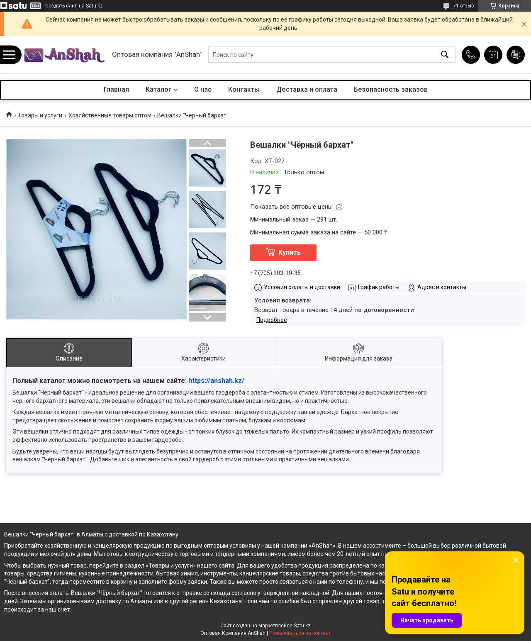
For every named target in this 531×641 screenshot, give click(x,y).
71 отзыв (463, 6)
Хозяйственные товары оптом (109, 115)
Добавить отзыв (516, 55)
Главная (116, 89)
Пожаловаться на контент (300, 633)
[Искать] (445, 55)
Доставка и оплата (306, 89)
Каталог (158, 89)
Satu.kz (302, 626)
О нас (203, 89)
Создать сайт (61, 6)
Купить (289, 252)
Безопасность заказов (391, 89)
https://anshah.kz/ (216, 381)
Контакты (244, 89)
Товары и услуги (40, 115)
